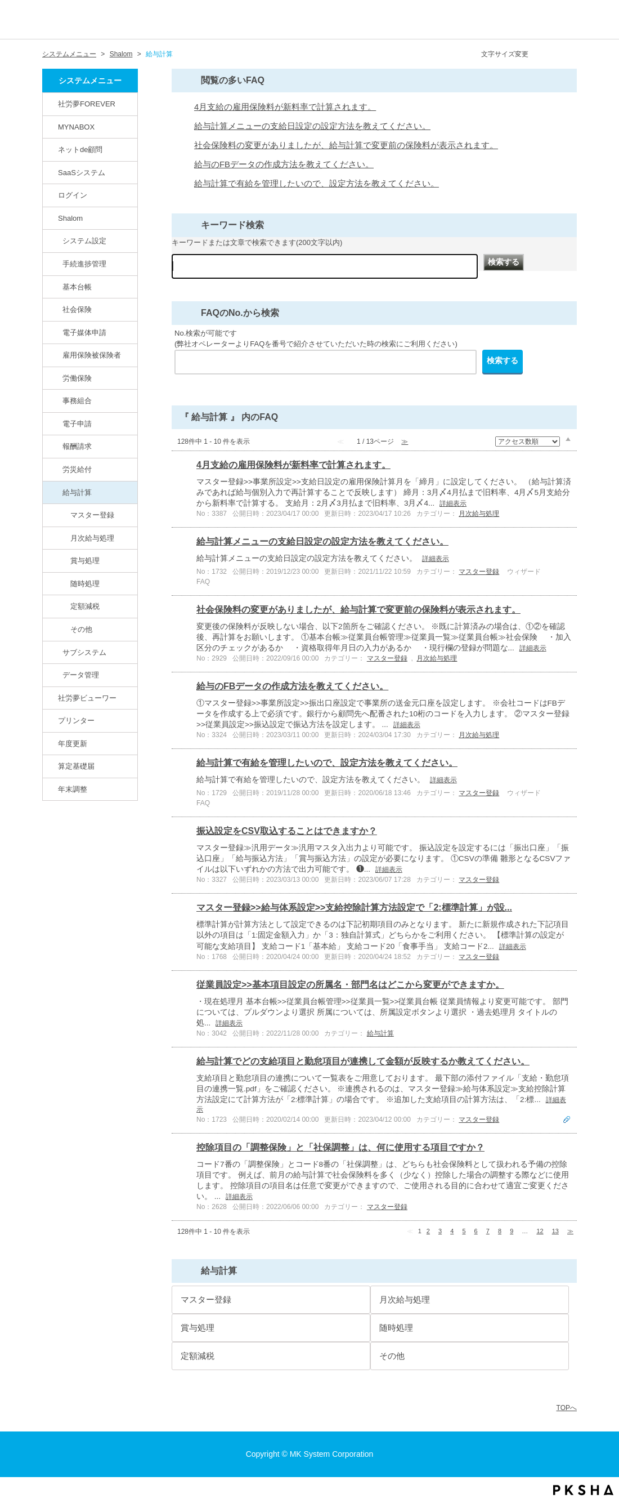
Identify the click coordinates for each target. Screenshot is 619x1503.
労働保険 (77, 378)
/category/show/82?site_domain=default (51, 149)
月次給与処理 (92, 538)
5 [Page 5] (463, 1231)
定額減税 (85, 606)
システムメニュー (69, 54)
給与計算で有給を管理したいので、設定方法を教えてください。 (316, 183)
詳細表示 (453, 503)
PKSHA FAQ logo (583, 1490)
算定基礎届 (76, 766)
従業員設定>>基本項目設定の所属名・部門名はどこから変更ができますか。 (350, 984)
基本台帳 (77, 287)
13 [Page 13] (555, 1231)
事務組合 (77, 400)
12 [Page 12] (539, 1231)
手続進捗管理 (84, 264)
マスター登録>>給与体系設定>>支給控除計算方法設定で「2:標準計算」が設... (354, 907)
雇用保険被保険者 (91, 355)
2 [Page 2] (428, 1231)
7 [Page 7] (488, 1231)
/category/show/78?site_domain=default (55, 492)
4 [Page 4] (452, 1231)
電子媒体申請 (84, 332)
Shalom (121, 54)
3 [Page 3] (440, 1231)
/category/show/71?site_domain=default (55, 332)
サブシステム (84, 652)
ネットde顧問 (80, 149)
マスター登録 (92, 515)
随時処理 (85, 583)
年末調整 (72, 789)
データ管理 (80, 675)
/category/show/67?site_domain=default (51, 218)
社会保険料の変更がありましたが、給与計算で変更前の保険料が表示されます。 (346, 145)
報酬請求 (77, 446)
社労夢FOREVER (86, 104)
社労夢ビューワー (87, 698)
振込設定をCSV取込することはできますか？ (286, 831)
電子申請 (77, 424)
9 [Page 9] (511, 1231)
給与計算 (77, 492)
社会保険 (77, 309)
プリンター (76, 720)
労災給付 (77, 469)
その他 (81, 629)
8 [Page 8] (499, 1231)
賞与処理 (85, 560)
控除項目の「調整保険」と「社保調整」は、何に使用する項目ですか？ (340, 1147)
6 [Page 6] (476, 1231)
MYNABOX (76, 127)
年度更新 (72, 743)
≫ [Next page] (570, 1231)
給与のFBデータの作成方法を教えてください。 (284, 164)
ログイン (72, 195)
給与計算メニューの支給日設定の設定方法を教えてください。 (312, 126)
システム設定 (84, 241)
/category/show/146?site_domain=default (51, 103)
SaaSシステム (81, 172)
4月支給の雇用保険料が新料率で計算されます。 (285, 107)
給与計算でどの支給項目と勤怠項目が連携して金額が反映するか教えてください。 (363, 1061)
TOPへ (567, 1408)
